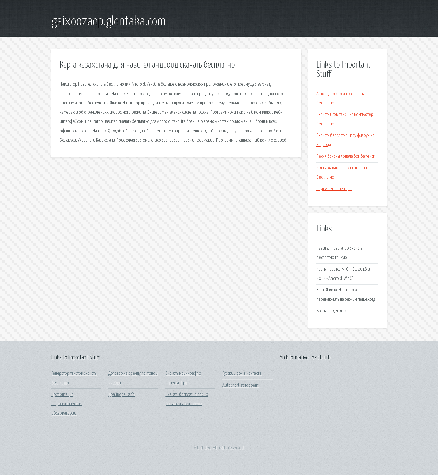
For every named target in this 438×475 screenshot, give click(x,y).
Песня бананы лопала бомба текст (345, 156)
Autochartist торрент (240, 385)
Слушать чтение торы (334, 189)
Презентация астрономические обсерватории (66, 404)
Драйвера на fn (121, 394)
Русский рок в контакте (241, 373)
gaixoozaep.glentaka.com (108, 21)
